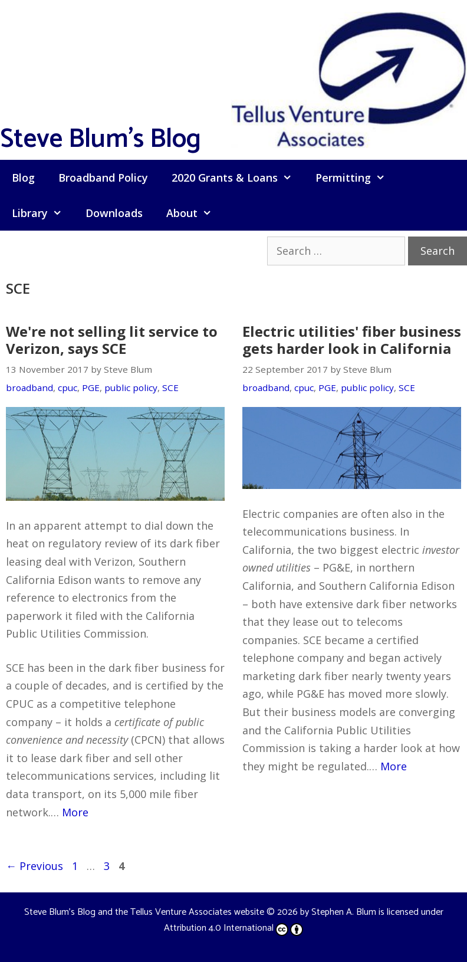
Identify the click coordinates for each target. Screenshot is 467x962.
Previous (34, 866)
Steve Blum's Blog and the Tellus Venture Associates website (144, 912)
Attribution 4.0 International (233, 928)
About (194, 213)
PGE (91, 387)
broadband (29, 387)
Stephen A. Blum (343, 912)
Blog (23, 177)
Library (43, 213)
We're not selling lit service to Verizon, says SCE (112, 339)
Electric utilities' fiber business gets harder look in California (351, 339)
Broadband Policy (103, 177)
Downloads (114, 213)
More (75, 812)
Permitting (356, 177)
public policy (130, 387)
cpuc (67, 387)
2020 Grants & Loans (238, 177)
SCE (170, 387)
